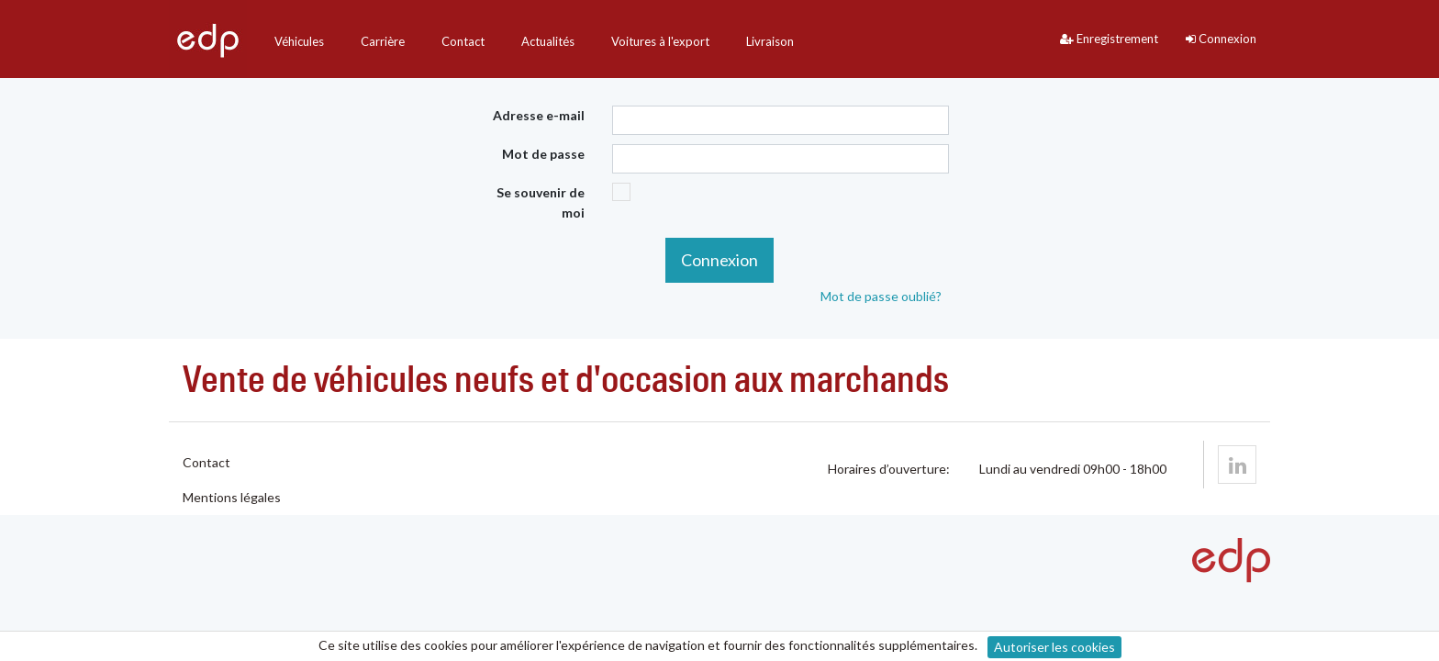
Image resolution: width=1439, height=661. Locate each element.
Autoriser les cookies (1054, 647)
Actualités (547, 41)
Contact (463, 41)
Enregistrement (1109, 38)
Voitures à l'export (660, 41)
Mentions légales (232, 497)
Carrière (383, 41)
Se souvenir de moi (540, 202)
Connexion (1221, 38)
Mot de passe (543, 154)
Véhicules (299, 41)
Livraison (770, 41)
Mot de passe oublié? (881, 296)
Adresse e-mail (539, 115)
